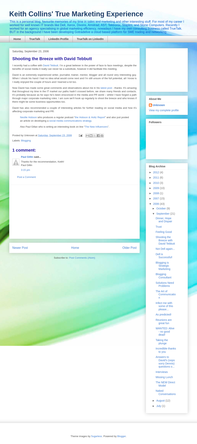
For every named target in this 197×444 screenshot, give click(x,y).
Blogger (121, 436)
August (160, 400)
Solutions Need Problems (165, 284)
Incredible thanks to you (166, 350)
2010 (156, 182)
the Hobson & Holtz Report (90, 117)
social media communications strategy (70, 120)
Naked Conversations (166, 392)
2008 (156, 193)
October (161, 208)
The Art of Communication (166, 294)
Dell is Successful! (164, 256)
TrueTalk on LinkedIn (90, 39)
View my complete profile (164, 110)
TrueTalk (34, 39)
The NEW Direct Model (165, 384)
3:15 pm (25, 169)
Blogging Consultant (163, 276)
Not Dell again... (165, 248)
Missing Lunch (164, 377)
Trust (159, 226)
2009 (156, 188)
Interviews (162, 371)
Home (17, 39)
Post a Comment (26, 177)
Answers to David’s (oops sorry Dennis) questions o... (165, 361)
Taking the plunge (162, 342)
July (159, 405)
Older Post (129, 247)
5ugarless (96, 436)
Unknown (159, 105)
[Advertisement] (74, 212)
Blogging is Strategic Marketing (163, 266)
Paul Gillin (27, 156)
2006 (156, 203)
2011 (156, 177)
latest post (106, 87)
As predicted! (163, 314)
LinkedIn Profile (58, 39)
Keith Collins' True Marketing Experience (76, 14)
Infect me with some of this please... (164, 306)
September (163, 213)
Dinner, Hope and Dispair (164, 220)
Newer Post (20, 247)
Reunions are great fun (164, 321)
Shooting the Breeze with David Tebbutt (165, 240)
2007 (156, 198)
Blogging (26, 140)
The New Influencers (96, 126)
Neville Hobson (28, 117)
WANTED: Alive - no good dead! (165, 331)
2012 (156, 172)
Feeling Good (164, 231)
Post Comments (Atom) (82, 257)
